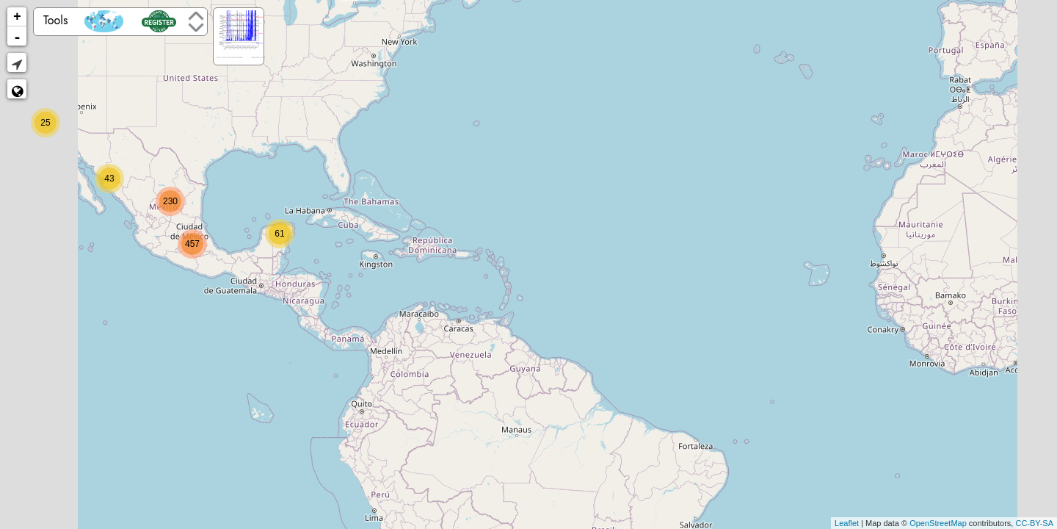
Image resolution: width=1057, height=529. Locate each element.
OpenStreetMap (938, 523)
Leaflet (847, 523)
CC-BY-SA (1034, 523)
